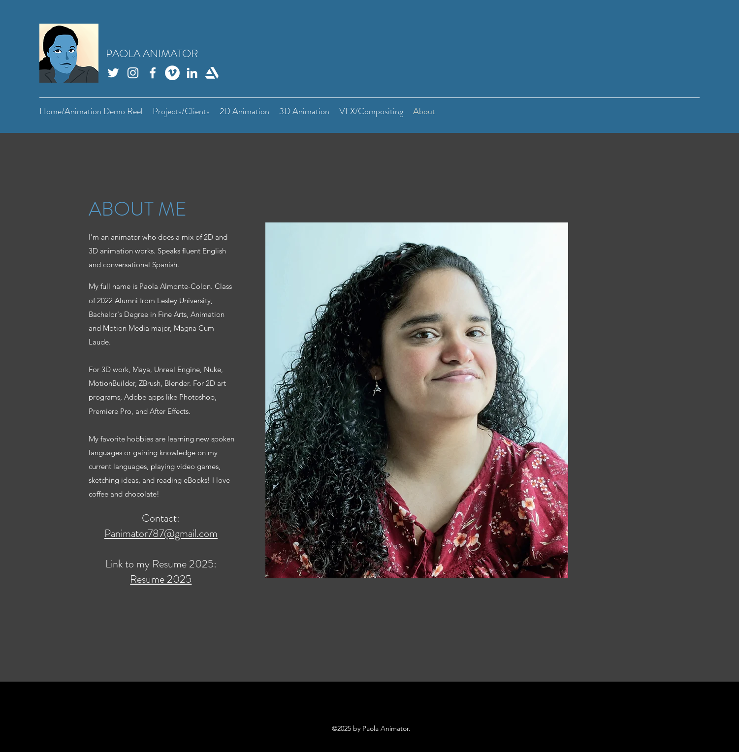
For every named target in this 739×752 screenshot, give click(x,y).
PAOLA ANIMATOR (152, 53)
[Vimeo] (172, 72)
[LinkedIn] (192, 72)
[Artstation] (211, 72)
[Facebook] (152, 72)
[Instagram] (133, 72)
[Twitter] (113, 72)
